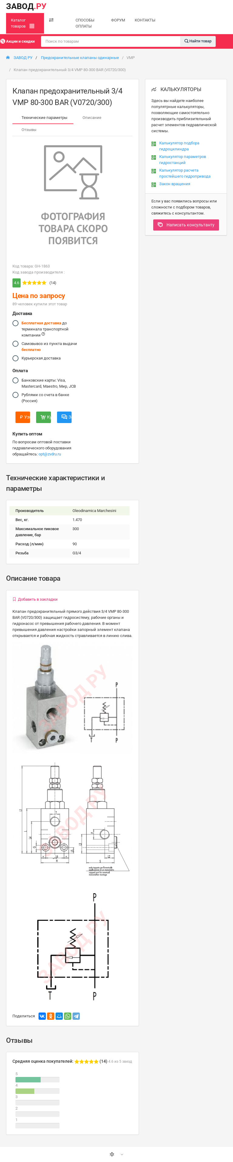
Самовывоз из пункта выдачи (49, 346)
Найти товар (197, 41)
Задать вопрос (67, 417)
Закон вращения (174, 184)
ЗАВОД (26, 6)
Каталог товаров (22, 23)
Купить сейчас (46, 417)
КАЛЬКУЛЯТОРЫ (176, 89)
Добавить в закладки (35, 599)
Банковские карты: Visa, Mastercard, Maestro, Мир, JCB (49, 383)
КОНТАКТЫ (145, 20)
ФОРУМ (118, 20)
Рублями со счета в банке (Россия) (45, 397)
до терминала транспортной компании (45, 328)
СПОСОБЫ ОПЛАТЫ (85, 23)
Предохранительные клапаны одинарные (80, 57)
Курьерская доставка (41, 358)
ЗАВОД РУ (19, 57)
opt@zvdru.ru (50, 454)
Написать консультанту (186, 224)
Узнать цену (25, 417)
